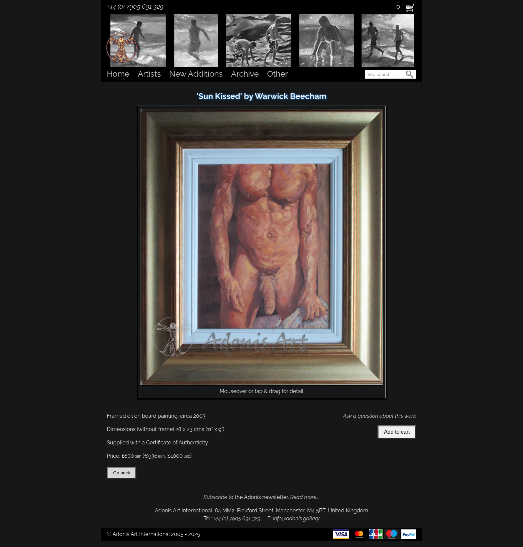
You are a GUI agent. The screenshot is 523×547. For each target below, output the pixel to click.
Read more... (305, 497)
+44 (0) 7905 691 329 (135, 6)
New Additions (195, 74)
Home (118, 74)
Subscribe (215, 497)
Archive (245, 74)
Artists (149, 74)
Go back (121, 472)
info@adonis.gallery (296, 518)
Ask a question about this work (379, 416)
